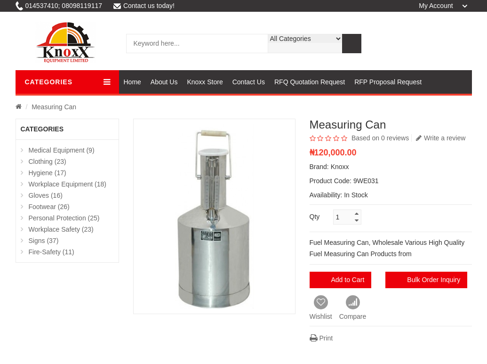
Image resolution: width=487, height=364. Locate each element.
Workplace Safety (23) (61, 229)
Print (321, 338)
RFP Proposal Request (388, 82)
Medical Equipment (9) (62, 150)
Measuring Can (54, 107)
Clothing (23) (47, 161)
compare (463, 43)
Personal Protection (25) (64, 218)
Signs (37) (44, 240)
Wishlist (321, 307)
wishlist (440, 43)
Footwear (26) (49, 206)
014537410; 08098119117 (59, 5)
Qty (315, 216)
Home (132, 82)
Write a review (440, 138)
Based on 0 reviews (380, 138)
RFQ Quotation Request (309, 82)
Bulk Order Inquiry (433, 279)
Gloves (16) (46, 195)
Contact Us (248, 82)
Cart (416, 43)
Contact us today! (144, 5)
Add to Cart (348, 279)
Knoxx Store (205, 82)
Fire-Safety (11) (51, 252)
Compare (353, 307)
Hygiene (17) (47, 173)
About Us (164, 82)
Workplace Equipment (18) (67, 184)
